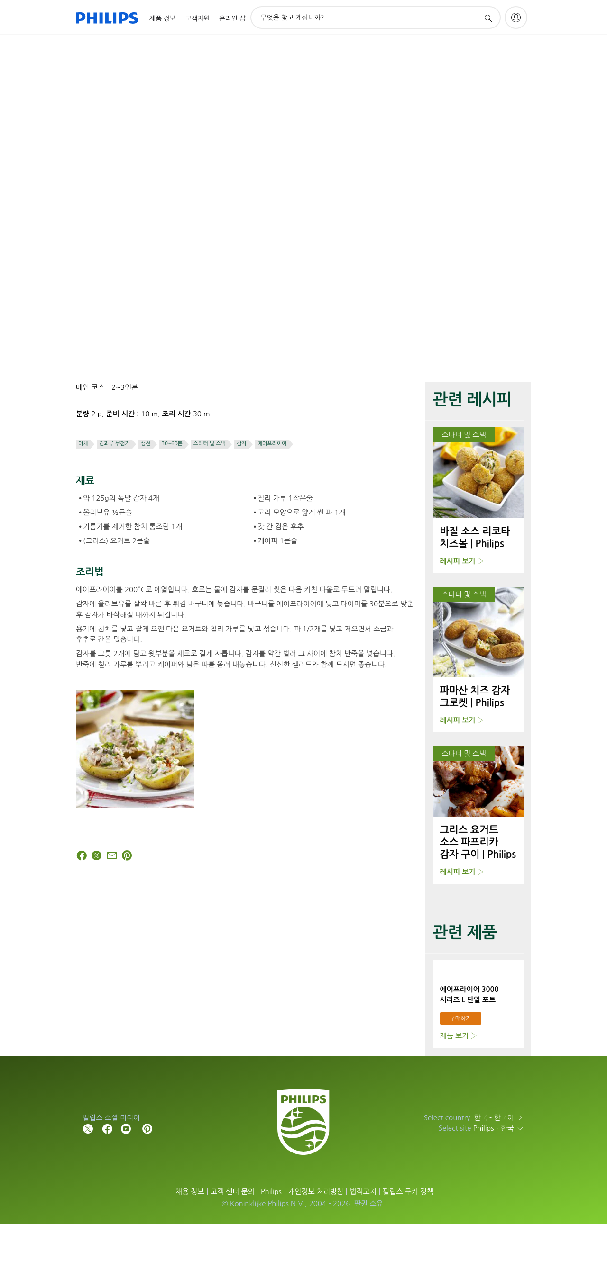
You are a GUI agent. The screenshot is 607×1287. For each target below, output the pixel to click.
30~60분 (172, 443)
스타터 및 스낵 (209, 443)
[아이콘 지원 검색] (488, 18)
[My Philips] (516, 17)
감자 (242, 443)
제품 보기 (454, 1098)
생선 (146, 443)
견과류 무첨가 (114, 443)
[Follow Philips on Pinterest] (147, 1190)
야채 (83, 443)
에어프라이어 (272, 443)
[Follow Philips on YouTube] (126, 1190)
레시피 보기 (458, 561)
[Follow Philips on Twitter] (88, 1190)
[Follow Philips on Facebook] (107, 1190)
